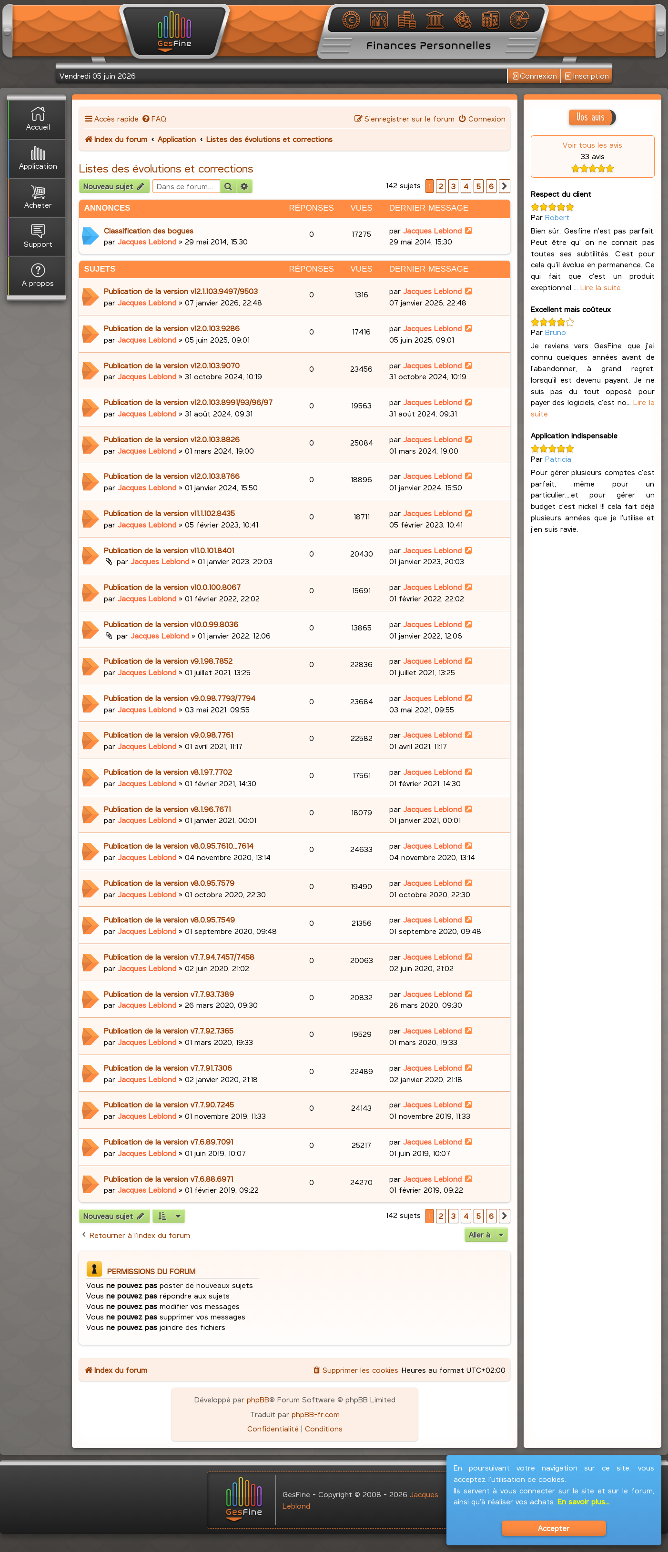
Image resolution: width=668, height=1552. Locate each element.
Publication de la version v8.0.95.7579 (169, 882)
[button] (504, 186)
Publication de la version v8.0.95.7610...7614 (178, 845)
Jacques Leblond (147, 241)
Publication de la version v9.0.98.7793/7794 (179, 697)
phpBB (258, 1399)
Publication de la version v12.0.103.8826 (172, 439)
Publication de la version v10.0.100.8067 (172, 586)
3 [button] (453, 186)
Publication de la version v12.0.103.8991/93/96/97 (188, 401)
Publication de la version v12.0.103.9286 (172, 328)
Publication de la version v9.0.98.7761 (168, 734)
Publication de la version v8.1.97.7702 (168, 771)
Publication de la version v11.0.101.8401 (169, 550)
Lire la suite (600, 287)
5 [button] (478, 186)
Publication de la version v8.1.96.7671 (167, 808)
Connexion (534, 76)
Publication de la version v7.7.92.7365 (168, 1030)
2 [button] (441, 186)
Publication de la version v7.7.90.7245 (169, 1104)
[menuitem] (153, 118)
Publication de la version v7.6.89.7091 (168, 1141)
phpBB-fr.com (316, 1414)
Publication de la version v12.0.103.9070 (172, 365)
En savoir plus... (583, 1501)
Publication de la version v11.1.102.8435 (169, 512)
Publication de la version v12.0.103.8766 (172, 475)
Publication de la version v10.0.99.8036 (171, 624)
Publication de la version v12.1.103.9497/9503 (181, 290)
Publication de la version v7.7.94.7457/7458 (179, 956)
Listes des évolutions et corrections (166, 168)
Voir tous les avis (592, 144)
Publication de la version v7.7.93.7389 (169, 993)
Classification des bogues (148, 230)
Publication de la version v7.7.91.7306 (168, 1067)
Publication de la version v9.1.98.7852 (168, 660)
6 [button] (491, 186)
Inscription (587, 76)
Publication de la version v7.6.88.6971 (168, 1178)
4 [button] (466, 186)
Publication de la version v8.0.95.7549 (169, 919)
